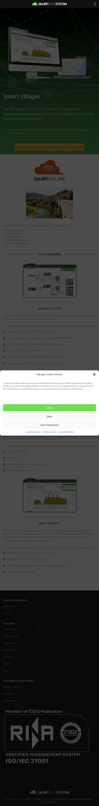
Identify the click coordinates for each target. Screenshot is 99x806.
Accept (49, 407)
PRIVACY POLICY (50, 431)
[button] (94, 374)
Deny (49, 416)
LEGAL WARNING (65, 431)
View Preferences (49, 425)
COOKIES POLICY (33, 431)
